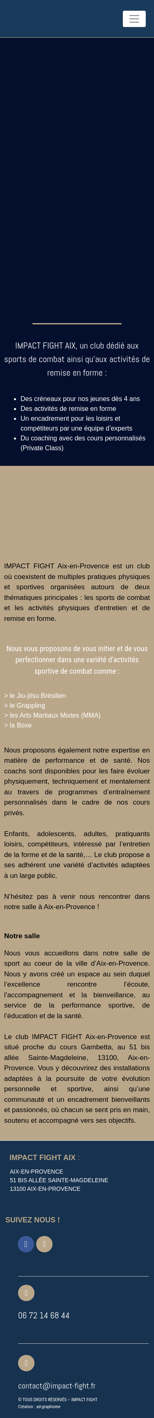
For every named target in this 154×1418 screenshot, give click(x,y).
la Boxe (21, 725)
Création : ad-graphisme (39, 1406)
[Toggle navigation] (134, 19)
